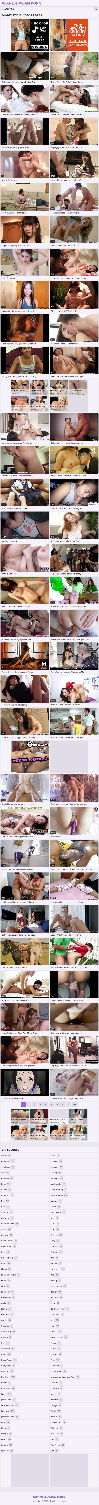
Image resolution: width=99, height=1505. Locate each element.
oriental (57, 1246)
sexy (55, 1326)
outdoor (57, 1252)
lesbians (57, 1167)
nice (55, 1218)
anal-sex (7, 1178)
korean (7, 1445)
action (6, 1155)
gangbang (8, 1331)
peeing (56, 1280)
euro (5, 1286)
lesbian (56, 1161)
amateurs (8, 1167)
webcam (57, 1428)
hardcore (8, 1377)
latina (55, 1155)
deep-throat (9, 1241)
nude (55, 1224)
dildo (6, 1263)
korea (6, 1439)
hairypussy (8, 1365)
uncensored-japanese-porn (65, 1377)
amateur (8, 1161)
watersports (58, 1422)
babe (6, 1184)
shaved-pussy (59, 1337)
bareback (7, 1195)
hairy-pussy (9, 1360)
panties (56, 1263)
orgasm (57, 1235)
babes (6, 1190)
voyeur (56, 1417)
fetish (6, 1320)
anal (5, 1172)
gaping (6, 1337)
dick (5, 1252)
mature (56, 1201)
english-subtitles (10, 1275)
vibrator (57, 1400)
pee (55, 1275)
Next (75, 1104)
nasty (56, 1207)
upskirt (56, 1394)
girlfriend (8, 1348)
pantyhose (58, 1269)
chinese (7, 1235)
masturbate (58, 1184)
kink (5, 1422)
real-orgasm (59, 1286)
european (7, 1292)
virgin (56, 1411)
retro (55, 1303)
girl (5, 1343)
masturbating (59, 1190)
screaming (57, 1314)
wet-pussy (58, 1445)
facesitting (8, 1297)
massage (57, 1178)
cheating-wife (10, 1224)
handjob (7, 1371)
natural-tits (58, 1212)
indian (6, 1383)
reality (56, 1292)
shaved (56, 1331)
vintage (56, 1405)
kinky (5, 1428)
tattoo (56, 1348)
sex (55, 1320)
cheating (7, 1218)
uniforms (57, 1388)
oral (55, 1229)
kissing (6, 1434)
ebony (6, 1269)
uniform (57, 1383)
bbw (5, 1207)
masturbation (59, 1195)
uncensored (58, 1371)
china (6, 1229)
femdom (7, 1314)
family (6, 1309)
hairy (6, 1354)
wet (55, 1439)
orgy (55, 1241)
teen (55, 1360)
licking (56, 1172)
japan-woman (10, 1405)
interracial (8, 1388)
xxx (55, 1451)
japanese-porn (10, 1417)
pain (54, 1258)
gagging (7, 1326)
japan (6, 1394)
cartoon (7, 1212)
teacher (56, 1354)
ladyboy (7, 1451)
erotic (5, 1280)
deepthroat (8, 1246)
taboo (56, 1343)
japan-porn (8, 1400)
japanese (8, 1411)
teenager (57, 1365)
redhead (57, 1297)
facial (6, 1303)
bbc (5, 1201)
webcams (57, 1434)
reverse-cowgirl (60, 1309)
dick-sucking (9, 1258)
